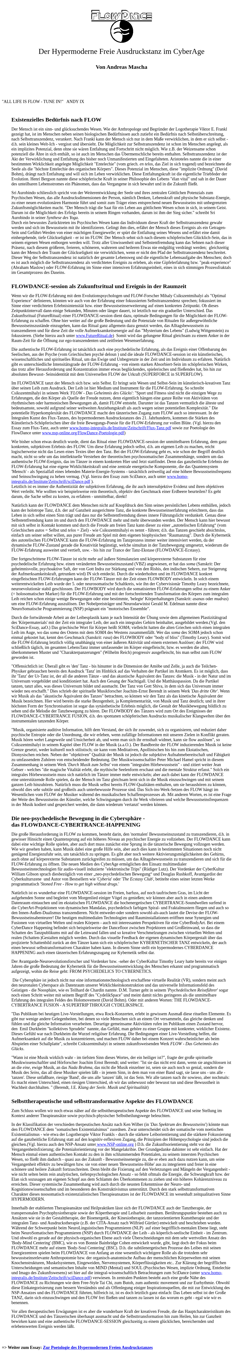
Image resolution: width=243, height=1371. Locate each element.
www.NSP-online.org (115, 1144)
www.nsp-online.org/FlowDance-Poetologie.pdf (83, 432)
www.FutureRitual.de (94, 335)
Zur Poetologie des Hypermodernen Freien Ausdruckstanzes (98, 1347)
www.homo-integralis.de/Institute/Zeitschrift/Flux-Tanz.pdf (120, 428)
